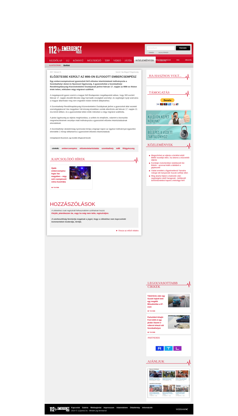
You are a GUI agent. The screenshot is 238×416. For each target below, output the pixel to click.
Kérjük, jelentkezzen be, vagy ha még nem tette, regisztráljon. (80, 213)
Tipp (107, 60)
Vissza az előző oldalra (128, 230)
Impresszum (109, 408)
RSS (176, 60)
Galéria (85, 408)
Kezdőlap (55, 60)
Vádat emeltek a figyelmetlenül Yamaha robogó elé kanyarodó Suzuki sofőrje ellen (169, 171)
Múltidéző (94, 60)
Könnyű (78, 60)
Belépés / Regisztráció (160, 60)
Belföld (66, 65)
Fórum (162, 60)
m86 (118, 148)
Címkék (151, 52)
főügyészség (128, 148)
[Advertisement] (119, 21)
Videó (117, 60)
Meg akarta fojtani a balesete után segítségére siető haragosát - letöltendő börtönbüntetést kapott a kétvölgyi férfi (168, 178)
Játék (128, 60)
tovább (56, 187)
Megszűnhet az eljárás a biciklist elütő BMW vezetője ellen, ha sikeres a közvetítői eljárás (170, 157)
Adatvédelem (122, 408)
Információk (147, 408)
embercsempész (69, 148)
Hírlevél (187, 60)
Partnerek (154, 338)
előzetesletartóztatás (89, 148)
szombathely (108, 148)
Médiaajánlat (95, 408)
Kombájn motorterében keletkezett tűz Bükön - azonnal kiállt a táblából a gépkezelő (167, 165)
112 (67, 60)
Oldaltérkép (163, 52)
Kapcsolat (75, 408)
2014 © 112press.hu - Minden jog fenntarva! (89, 411)
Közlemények (145, 60)
